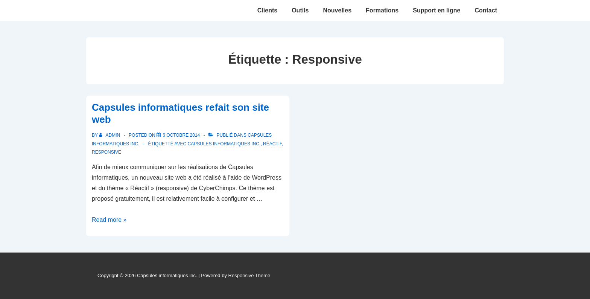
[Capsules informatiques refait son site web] (181, 135)
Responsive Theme (249, 275)
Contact (485, 10)
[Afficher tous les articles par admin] (110, 135)
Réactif (272, 143)
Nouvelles (337, 10)
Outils (300, 10)
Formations (382, 10)
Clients (267, 10)
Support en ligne (436, 10)
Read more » (109, 220)
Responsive (106, 152)
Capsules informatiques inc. (224, 143)
